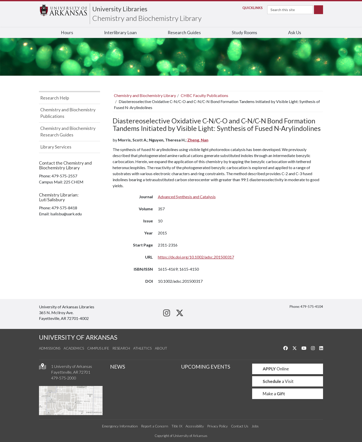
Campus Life (98, 348)
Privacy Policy (217, 426)
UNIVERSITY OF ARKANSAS (78, 337)
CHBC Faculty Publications (204, 95)
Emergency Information (120, 426)
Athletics (142, 348)
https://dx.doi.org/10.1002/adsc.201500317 (196, 257)
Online (272, 368)
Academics (74, 348)
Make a (270, 393)
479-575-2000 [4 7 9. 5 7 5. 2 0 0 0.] (63, 377)
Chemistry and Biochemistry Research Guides (68, 131)
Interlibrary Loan (120, 32)
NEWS (117, 367)
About (161, 348)
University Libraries (119, 9)
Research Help (54, 98)
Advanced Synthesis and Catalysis (187, 196)
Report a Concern (154, 426)
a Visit (275, 381)
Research (121, 348)
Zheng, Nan (197, 139)
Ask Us (294, 32)
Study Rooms (244, 32)
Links (251, 8)
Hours (67, 32)
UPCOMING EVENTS (205, 367)
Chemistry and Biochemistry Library (147, 18)
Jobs (255, 426)
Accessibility (195, 426)
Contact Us (239, 426)
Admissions (49, 348)
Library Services (55, 147)
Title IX (176, 426)
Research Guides (184, 32)
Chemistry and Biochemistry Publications (68, 113)
